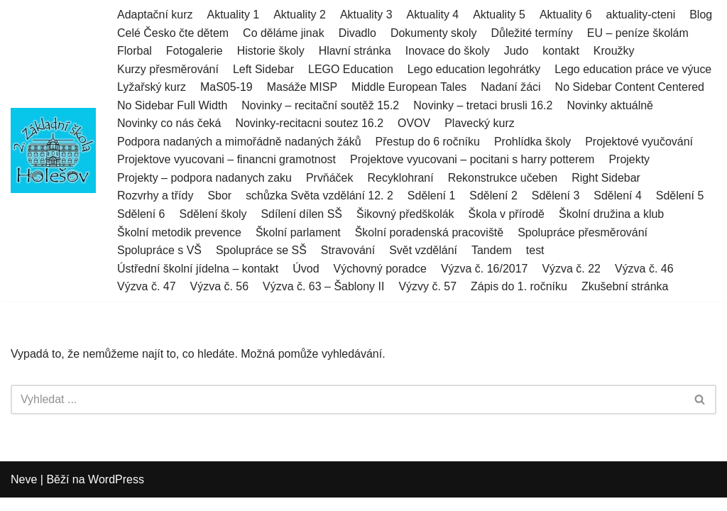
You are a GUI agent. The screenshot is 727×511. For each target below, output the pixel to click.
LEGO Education (350, 69)
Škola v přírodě (507, 215)
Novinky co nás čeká (169, 124)
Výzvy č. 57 (428, 287)
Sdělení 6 (141, 215)
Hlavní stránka (355, 51)
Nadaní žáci (511, 87)
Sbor (220, 196)
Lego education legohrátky (475, 69)
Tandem (492, 251)
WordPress (116, 493)
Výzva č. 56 (219, 287)
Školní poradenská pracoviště (429, 232)
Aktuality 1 (233, 15)
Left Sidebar (263, 69)
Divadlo (357, 33)
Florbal (134, 51)
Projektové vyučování (640, 142)
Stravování (348, 251)
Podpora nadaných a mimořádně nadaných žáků (239, 142)
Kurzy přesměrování (168, 69)
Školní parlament (298, 232)
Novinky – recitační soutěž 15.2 (321, 105)
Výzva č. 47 (146, 287)
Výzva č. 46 (645, 269)
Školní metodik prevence (179, 232)
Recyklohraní (401, 178)
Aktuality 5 (500, 15)
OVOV (414, 124)
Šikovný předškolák (406, 215)
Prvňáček (330, 178)
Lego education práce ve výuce (633, 69)
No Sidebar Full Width (172, 105)
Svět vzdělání (424, 251)
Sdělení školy (213, 215)
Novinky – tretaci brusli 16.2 (484, 105)
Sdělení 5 (681, 196)
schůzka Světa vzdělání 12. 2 (319, 196)
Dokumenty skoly (434, 33)
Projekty (630, 160)
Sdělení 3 (556, 196)
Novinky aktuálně (611, 105)
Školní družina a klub (612, 215)
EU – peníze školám (638, 33)
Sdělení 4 (618, 196)
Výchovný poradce (380, 269)
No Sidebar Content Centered (631, 87)
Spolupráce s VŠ (159, 251)
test (536, 251)
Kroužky (614, 51)
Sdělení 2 (494, 196)
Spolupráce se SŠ (261, 251)
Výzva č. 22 (571, 269)
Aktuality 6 (566, 15)
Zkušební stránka (625, 287)
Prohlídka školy (533, 142)
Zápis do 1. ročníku (519, 287)
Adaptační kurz (155, 15)
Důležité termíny (532, 33)
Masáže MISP (302, 87)
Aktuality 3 (366, 15)
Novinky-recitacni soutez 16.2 (310, 124)
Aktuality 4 (433, 15)
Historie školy (271, 51)
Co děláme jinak (283, 33)
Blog (701, 15)
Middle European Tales (409, 87)
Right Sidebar (606, 178)
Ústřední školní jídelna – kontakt (198, 269)
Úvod (306, 269)
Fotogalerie (194, 51)
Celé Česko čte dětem (173, 33)
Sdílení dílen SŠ (302, 215)
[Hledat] (347, 400)
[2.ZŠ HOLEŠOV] (53, 151)
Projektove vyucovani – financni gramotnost (227, 160)
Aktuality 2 (300, 15)
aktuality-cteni (642, 15)
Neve (24, 493)
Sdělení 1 (432, 196)
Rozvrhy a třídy (155, 196)
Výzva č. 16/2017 (485, 269)
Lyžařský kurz (151, 87)
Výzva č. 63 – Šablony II (324, 287)
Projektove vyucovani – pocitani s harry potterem (473, 160)
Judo (517, 51)
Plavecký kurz (480, 124)
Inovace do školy (447, 51)
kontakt (561, 51)
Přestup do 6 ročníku (428, 142)
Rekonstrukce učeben (503, 178)
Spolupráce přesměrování (583, 232)
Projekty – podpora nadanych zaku (204, 178)
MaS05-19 (226, 87)
